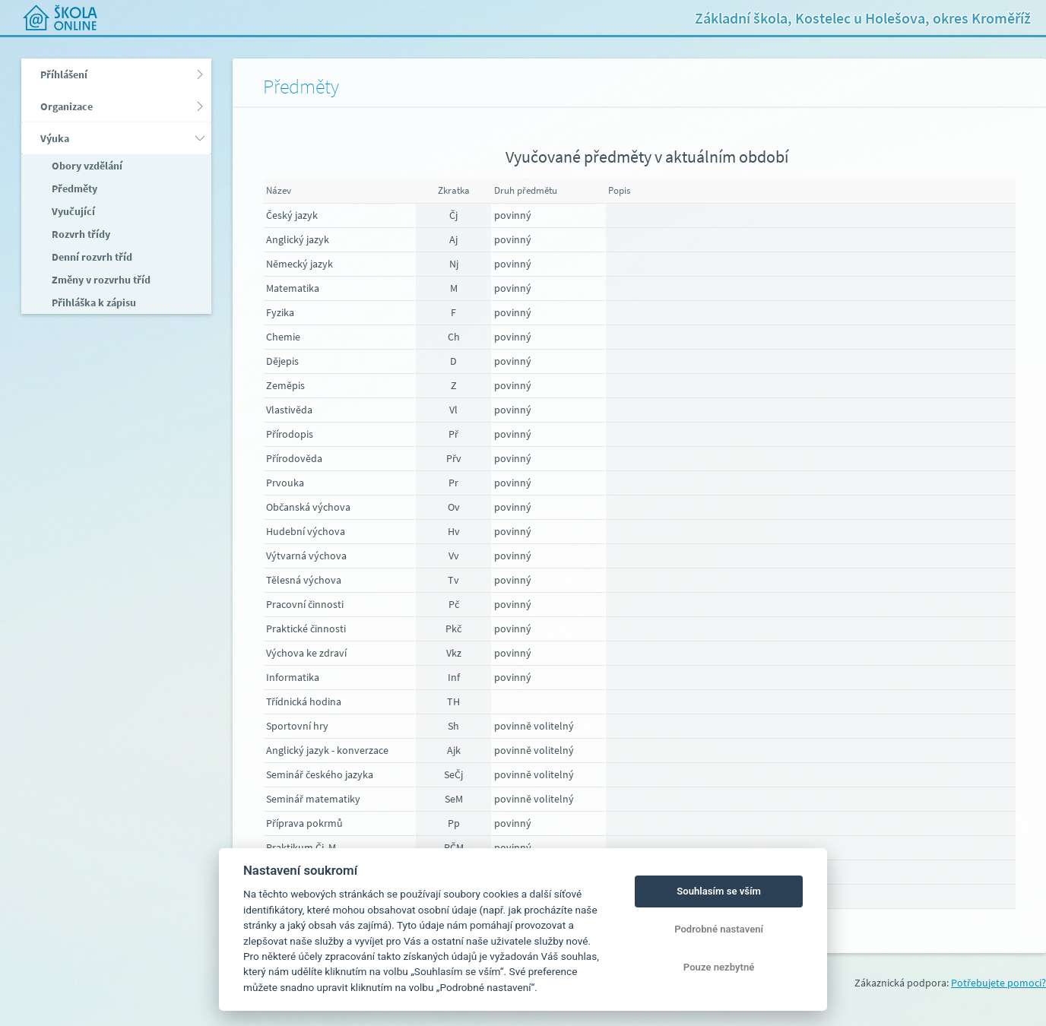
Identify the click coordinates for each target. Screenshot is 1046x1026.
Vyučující (72, 211)
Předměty (73, 188)
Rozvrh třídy (79, 234)
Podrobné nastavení (718, 929)
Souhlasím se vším (719, 891)
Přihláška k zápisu (92, 302)
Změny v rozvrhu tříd (100, 280)
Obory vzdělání (85, 166)
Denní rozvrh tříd (90, 257)
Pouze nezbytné (719, 967)
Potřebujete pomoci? (998, 983)
